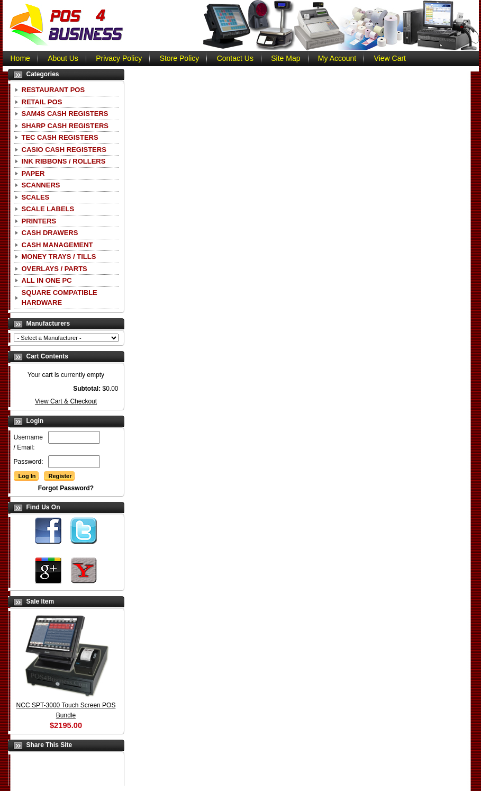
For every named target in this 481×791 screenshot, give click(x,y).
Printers (39, 221)
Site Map (285, 58)
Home (20, 58)
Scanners (41, 185)
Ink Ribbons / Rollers (64, 161)
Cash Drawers (50, 233)
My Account (337, 58)
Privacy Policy (119, 58)
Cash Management (57, 245)
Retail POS (42, 102)
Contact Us (235, 58)
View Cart (390, 58)
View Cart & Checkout (66, 401)
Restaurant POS (53, 90)
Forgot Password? (66, 488)
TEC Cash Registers (60, 137)
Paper (33, 173)
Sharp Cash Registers (65, 126)
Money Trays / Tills (59, 256)
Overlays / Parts (54, 269)
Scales (36, 197)
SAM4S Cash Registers (65, 114)
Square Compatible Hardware (59, 298)
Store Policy (179, 58)
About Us (63, 58)
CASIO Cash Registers (64, 150)
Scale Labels (48, 209)
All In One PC (47, 280)
